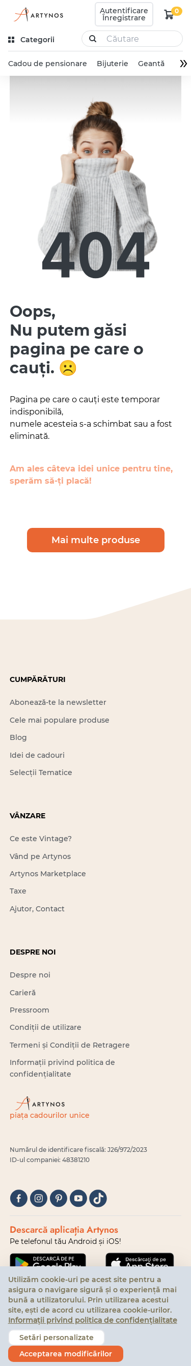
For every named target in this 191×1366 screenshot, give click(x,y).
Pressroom (29, 1010)
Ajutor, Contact (37, 908)
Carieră (23, 992)
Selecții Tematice (41, 772)
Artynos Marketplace (48, 873)
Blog (18, 737)
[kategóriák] (32, 40)
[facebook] (19, 1198)
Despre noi (30, 974)
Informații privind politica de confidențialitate (92, 1320)
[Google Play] (48, 1264)
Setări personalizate (56, 1337)
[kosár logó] (169, 14)
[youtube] (78, 1198)
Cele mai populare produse (60, 720)
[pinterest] (58, 1198)
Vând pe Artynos (40, 856)
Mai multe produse (95, 540)
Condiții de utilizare (45, 1027)
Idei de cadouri (37, 755)
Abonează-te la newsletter (58, 702)
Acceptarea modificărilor (65, 1353)
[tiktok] (98, 1198)
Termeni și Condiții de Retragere (70, 1045)
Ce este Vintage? (41, 838)
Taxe (18, 891)
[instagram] (38, 1198)
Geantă (151, 63)
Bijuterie (112, 63)
